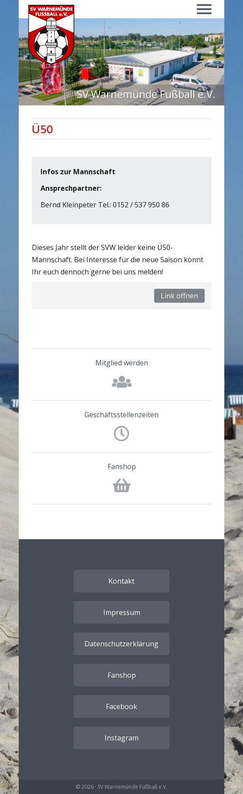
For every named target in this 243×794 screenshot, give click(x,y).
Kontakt (121, 581)
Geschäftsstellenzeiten (121, 414)
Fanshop (122, 466)
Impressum (121, 612)
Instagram (121, 738)
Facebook (121, 706)
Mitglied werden (121, 363)
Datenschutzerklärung (121, 644)
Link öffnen (179, 296)
